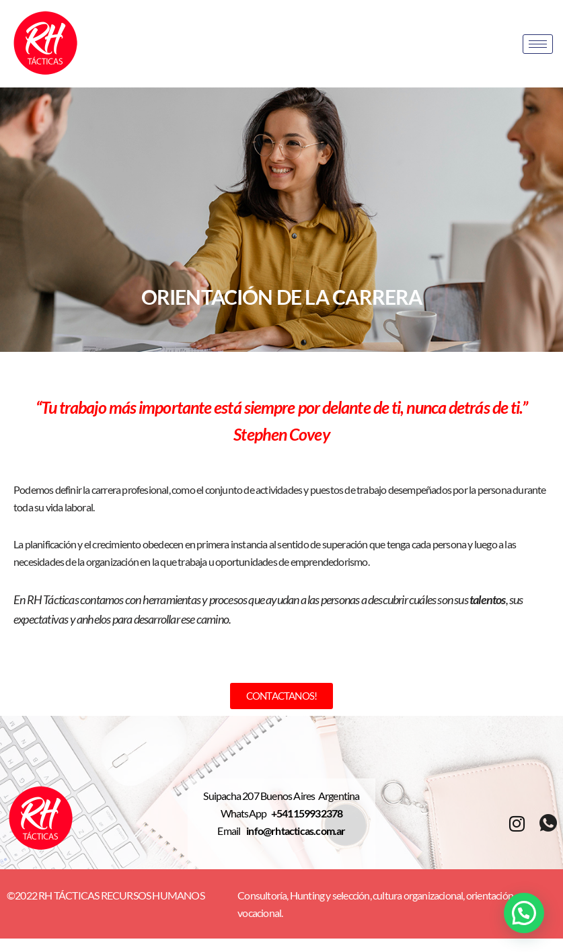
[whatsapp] (547, 824)
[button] (524, 913)
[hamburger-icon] (538, 44)
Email (231, 830)
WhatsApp (246, 813)
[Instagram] (516, 823)
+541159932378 (307, 813)
